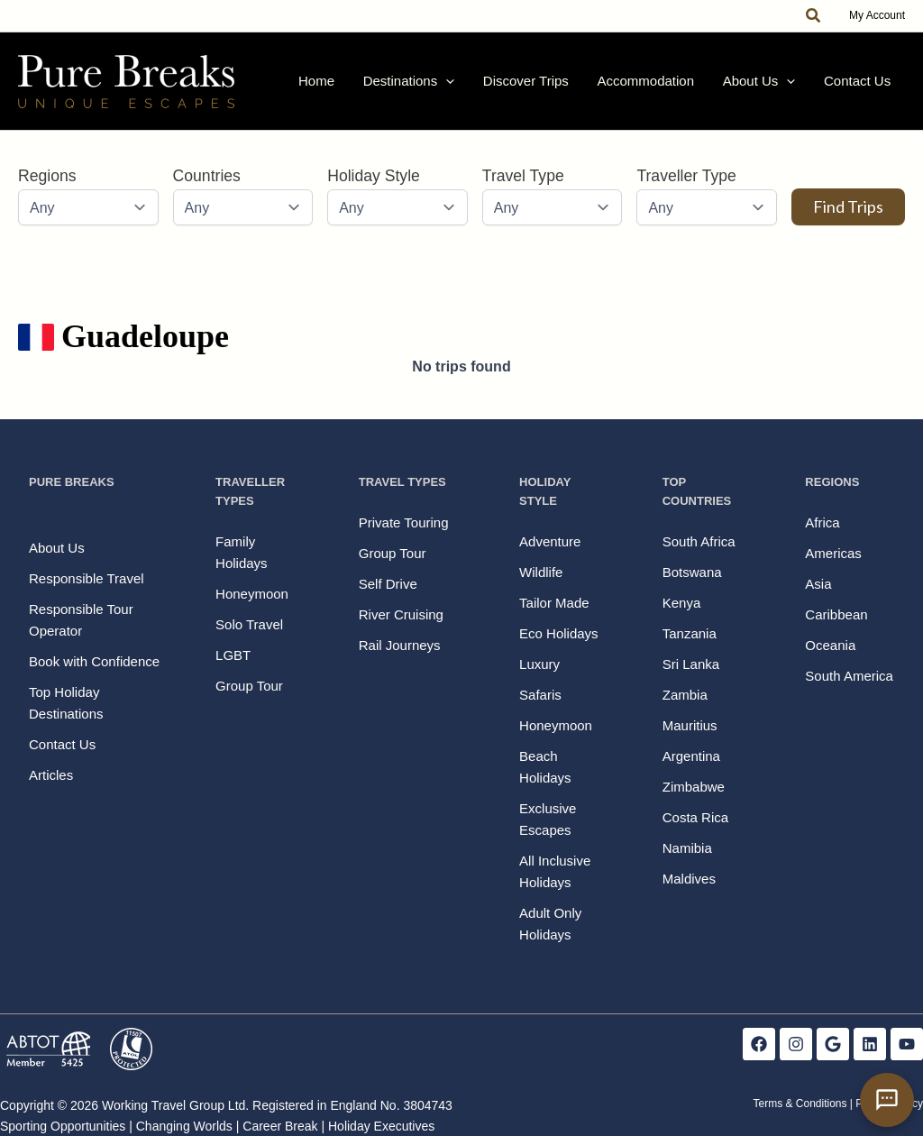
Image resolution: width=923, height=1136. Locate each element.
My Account (877, 15)
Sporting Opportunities (62, 1126)
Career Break (279, 1126)
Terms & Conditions (799, 1103)
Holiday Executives (381, 1126)
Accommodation (672, 86)
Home (374, 86)
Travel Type (523, 187)
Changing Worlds (184, 1126)
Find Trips (848, 217)
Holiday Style (373, 187)
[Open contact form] (887, 1100)
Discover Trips (563, 86)
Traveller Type (686, 187)
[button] (814, 16)
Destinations (456, 86)
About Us (774, 86)
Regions (47, 187)
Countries (207, 187)
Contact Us (862, 86)
